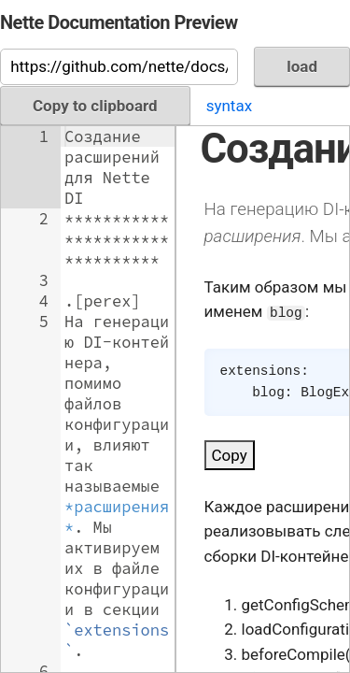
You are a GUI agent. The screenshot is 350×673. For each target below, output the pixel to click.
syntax (229, 105)
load (302, 66)
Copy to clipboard (95, 105)
